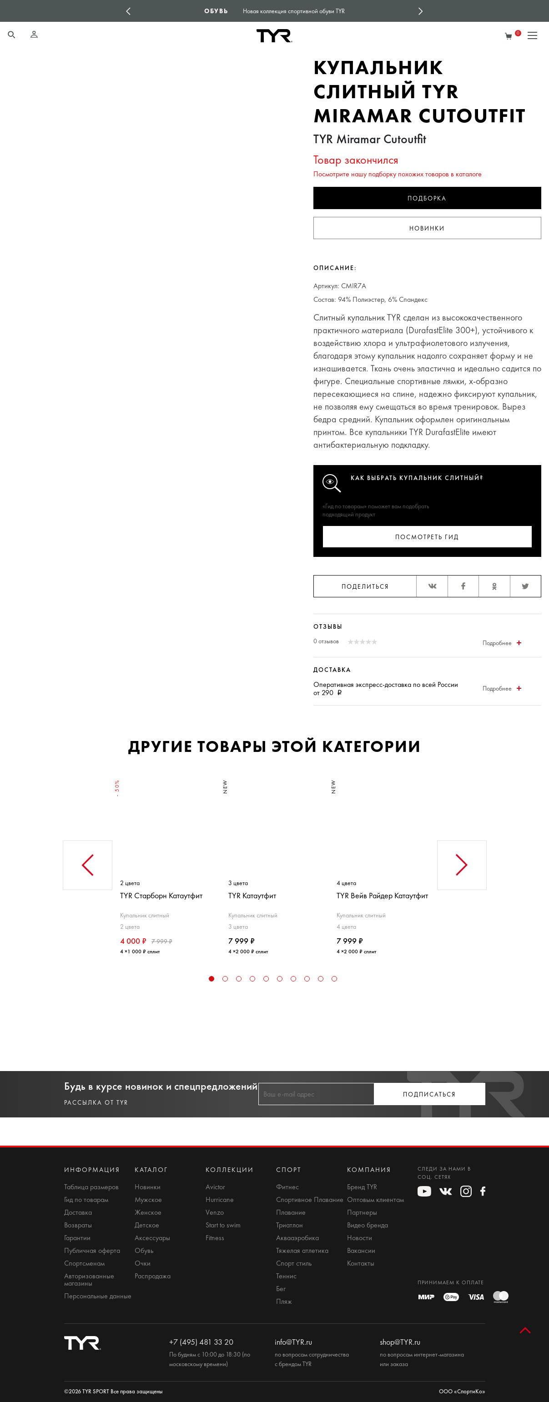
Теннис (286, 1276)
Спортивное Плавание (309, 1199)
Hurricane (220, 1199)
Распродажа (153, 1276)
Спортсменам (84, 1263)
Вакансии (361, 1250)
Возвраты (78, 1225)
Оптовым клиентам (375, 1199)
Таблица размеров (91, 1187)
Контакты (360, 1263)
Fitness (215, 1238)
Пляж (284, 1301)
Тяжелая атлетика (302, 1250)
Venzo (215, 1212)
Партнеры (362, 1212)
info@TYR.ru (293, 1342)
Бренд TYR (362, 1187)
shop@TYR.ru (400, 1342)
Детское (147, 1225)
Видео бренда (367, 1225)
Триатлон (289, 1225)
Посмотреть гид (427, 537)
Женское (148, 1212)
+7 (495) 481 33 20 (201, 1342)
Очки (143, 1263)
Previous (128, 10)
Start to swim (223, 1225)
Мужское (148, 1199)
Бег (281, 1288)
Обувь (144, 1250)
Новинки (427, 228)
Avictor (215, 1187)
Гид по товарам (86, 1199)
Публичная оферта (92, 1250)
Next (420, 10)
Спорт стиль (294, 1263)
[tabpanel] (166, 863)
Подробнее (502, 643)
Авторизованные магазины (89, 1279)
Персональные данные (97, 1296)
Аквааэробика (297, 1238)
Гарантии (77, 1238)
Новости (359, 1238)
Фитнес (287, 1187)
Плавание (291, 1212)
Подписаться (429, 1094)
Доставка (78, 1212)
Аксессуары (152, 1238)
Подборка (427, 198)
